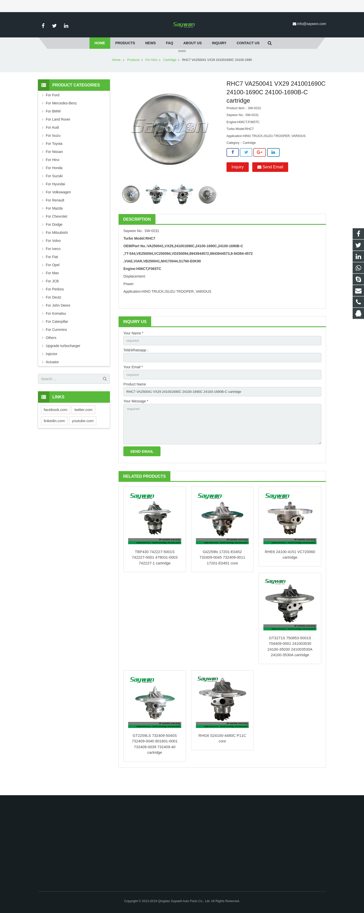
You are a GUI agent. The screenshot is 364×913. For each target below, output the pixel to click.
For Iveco (53, 264)
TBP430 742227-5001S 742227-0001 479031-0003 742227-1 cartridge (154, 576)
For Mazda (54, 223)
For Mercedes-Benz (61, 118)
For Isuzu (53, 150)
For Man (52, 288)
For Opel (52, 280)
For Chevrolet (56, 231)
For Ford (52, 110)
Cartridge (169, 75)
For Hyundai (55, 199)
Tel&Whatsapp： (136, 365)
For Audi (52, 142)
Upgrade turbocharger (63, 361)
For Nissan (54, 167)
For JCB (52, 296)
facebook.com (55, 424)
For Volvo (53, 256)
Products (133, 75)
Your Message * (135, 418)
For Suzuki (54, 191)
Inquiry (238, 182)
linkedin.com (54, 435)
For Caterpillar (57, 336)
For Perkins (55, 304)
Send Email (270, 182)
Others (51, 353)
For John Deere (58, 320)
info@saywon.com (311, 24)
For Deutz (53, 312)
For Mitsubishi (57, 247)
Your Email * (133, 383)
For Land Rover (58, 134)
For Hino (151, 75)
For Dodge (54, 239)
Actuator (52, 377)
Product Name (134, 400)
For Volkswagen (58, 207)
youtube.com (83, 435)
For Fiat (52, 272)
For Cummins (56, 345)
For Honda (54, 183)
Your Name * (133, 348)
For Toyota (54, 158)
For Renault (55, 215)
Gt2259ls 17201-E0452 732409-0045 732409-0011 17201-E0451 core (222, 576)
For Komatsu (56, 328)
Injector (51, 369)
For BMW (53, 126)
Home (116, 75)
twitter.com (83, 424)
